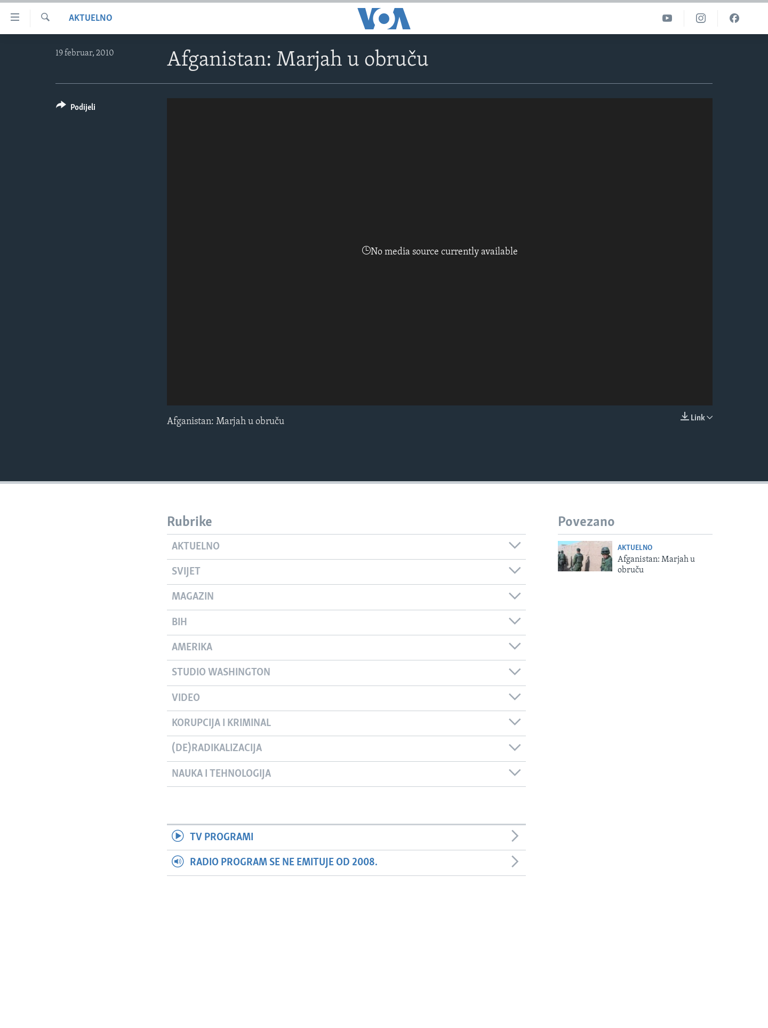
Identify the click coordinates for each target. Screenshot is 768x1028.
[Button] (75, 109)
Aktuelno (91, 18)
